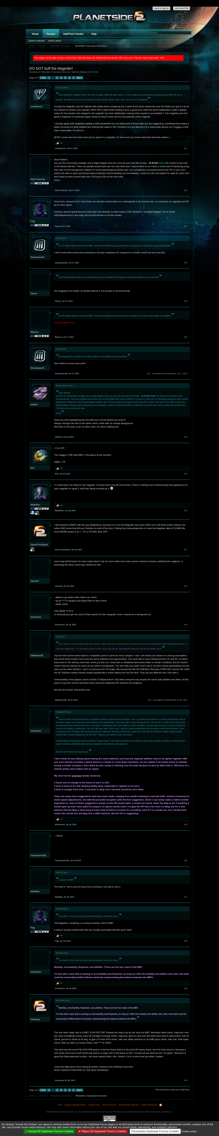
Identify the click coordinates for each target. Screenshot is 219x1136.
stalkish (34, 404)
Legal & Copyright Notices (75, 1105)
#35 (185, 824)
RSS (160, 1105)
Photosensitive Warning (128, 1105)
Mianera (83, 72)
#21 (185, 148)
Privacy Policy (94, 1105)
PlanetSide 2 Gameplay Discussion (56, 72)
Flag (32, 221)
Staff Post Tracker (73, 34)
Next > (79, 78)
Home (35, 34)
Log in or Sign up (161, 8)
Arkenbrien (35, 731)
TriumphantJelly (38, 855)
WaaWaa (35, 891)
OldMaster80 (36, 655)
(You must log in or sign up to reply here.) (172, 1090)
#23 (185, 226)
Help (93, 34)
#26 (185, 337)
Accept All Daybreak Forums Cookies (49, 1131)
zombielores (36, 106)
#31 (185, 550)
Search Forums (36, 41)
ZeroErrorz (35, 617)
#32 (185, 586)
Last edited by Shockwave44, (169, 374)
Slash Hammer (37, 179)
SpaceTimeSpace (39, 544)
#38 (185, 941)
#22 (185, 190)
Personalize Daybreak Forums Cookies (155, 1131)
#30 (185, 511)
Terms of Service (109, 1105)
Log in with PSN (181, 8)
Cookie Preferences (149, 1105)
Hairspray (35, 1019)
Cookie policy (189, 1131)
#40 (185, 1080)
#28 (185, 437)
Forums (51, 34)
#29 (185, 474)
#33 (185, 625)
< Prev (43, 78)
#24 (185, 263)
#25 (185, 301)
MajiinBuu (35, 504)
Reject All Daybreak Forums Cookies (102, 1131)
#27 (148, 374)
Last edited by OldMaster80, (170, 700)
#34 (149, 700)
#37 (185, 897)
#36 (185, 860)
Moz (32, 468)
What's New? (54, 41)
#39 (185, 988)
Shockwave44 (37, 257)
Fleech (33, 293)
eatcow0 (34, 581)
